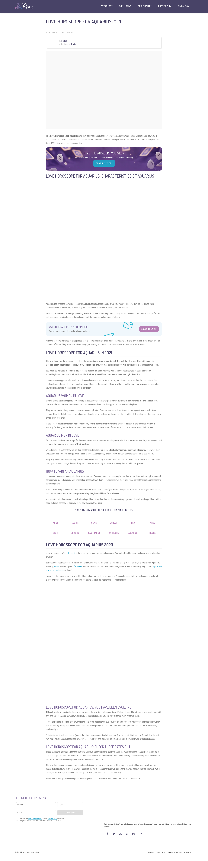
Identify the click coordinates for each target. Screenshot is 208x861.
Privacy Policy (161, 852)
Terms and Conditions (175, 852)
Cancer (113, 522)
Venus (56, 566)
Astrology (67, 32)
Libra (55, 533)
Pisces (152, 533)
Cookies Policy (188, 852)
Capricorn (113, 533)
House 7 (71, 553)
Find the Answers (104, 163)
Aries (55, 522)
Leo (133, 522)
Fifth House (77, 566)
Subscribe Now (149, 329)
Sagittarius (94, 533)
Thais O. (64, 41)
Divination (183, 6)
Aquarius (54, 32)
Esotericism (164, 6)
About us (151, 852)
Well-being (125, 6)
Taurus (75, 522)
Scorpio (75, 533)
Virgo (152, 522)
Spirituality (145, 6)
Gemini (94, 522)
